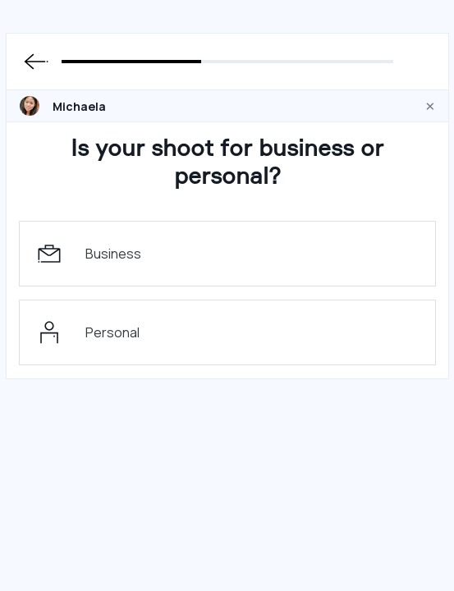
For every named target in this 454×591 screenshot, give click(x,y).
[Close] (430, 106)
